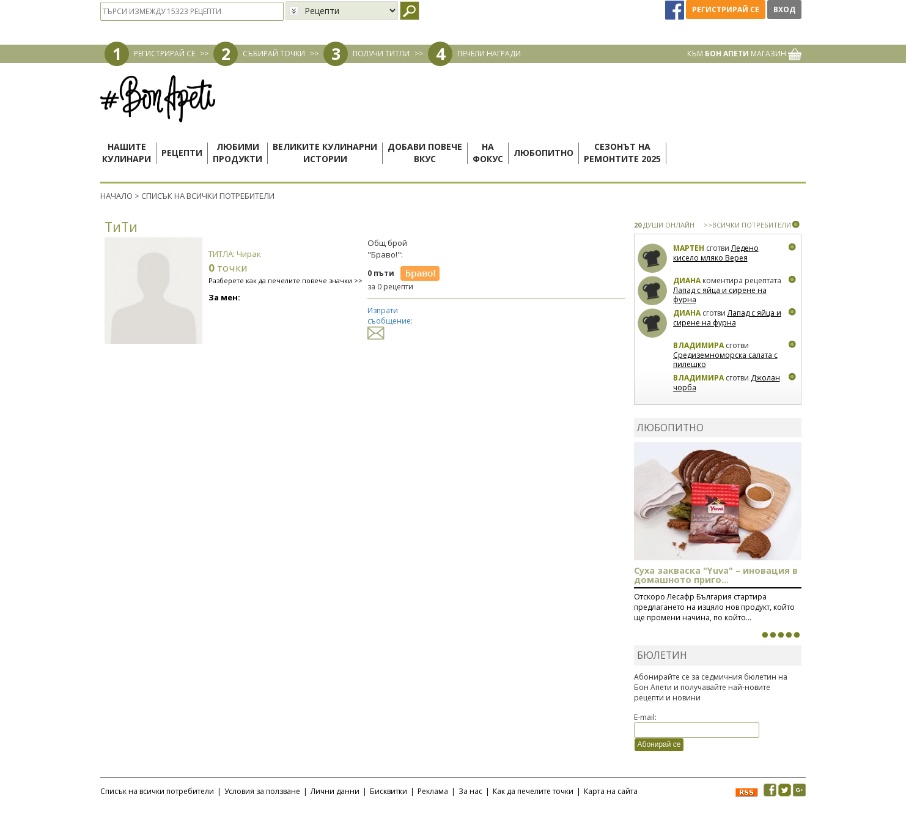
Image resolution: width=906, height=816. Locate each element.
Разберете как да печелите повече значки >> (285, 280)
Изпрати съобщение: (390, 321)
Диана (687, 280)
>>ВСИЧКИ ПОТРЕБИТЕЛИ (747, 224)
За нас (470, 791)
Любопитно (543, 152)
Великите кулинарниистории (325, 153)
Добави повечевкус (425, 153)
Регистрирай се (725, 9)
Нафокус (488, 153)
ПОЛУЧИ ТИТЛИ (381, 53)
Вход (784, 9)
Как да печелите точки (533, 791)
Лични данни (335, 791)
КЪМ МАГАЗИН (744, 53)
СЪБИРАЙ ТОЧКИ (274, 53)
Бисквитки (388, 791)
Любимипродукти (237, 153)
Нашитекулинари (126, 153)
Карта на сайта (611, 791)
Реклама (433, 791)
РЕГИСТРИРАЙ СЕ (164, 53)
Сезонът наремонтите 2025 (622, 153)
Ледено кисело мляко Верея (716, 253)
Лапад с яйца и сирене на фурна (720, 295)
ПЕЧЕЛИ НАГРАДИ (489, 53)
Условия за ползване (262, 791)
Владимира (698, 345)
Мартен (688, 248)
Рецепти (181, 152)
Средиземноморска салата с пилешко (725, 360)
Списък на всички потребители (157, 791)
